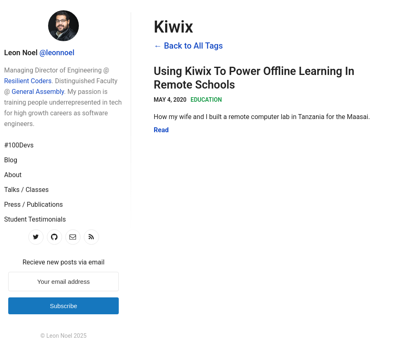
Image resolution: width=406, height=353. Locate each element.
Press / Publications (33, 204)
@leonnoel (56, 52)
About (13, 175)
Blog (10, 160)
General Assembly (38, 92)
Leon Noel (20, 52)
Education (206, 99)
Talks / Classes (26, 190)
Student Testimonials (35, 219)
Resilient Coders (28, 81)
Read (161, 130)
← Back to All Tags (188, 46)
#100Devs (19, 145)
